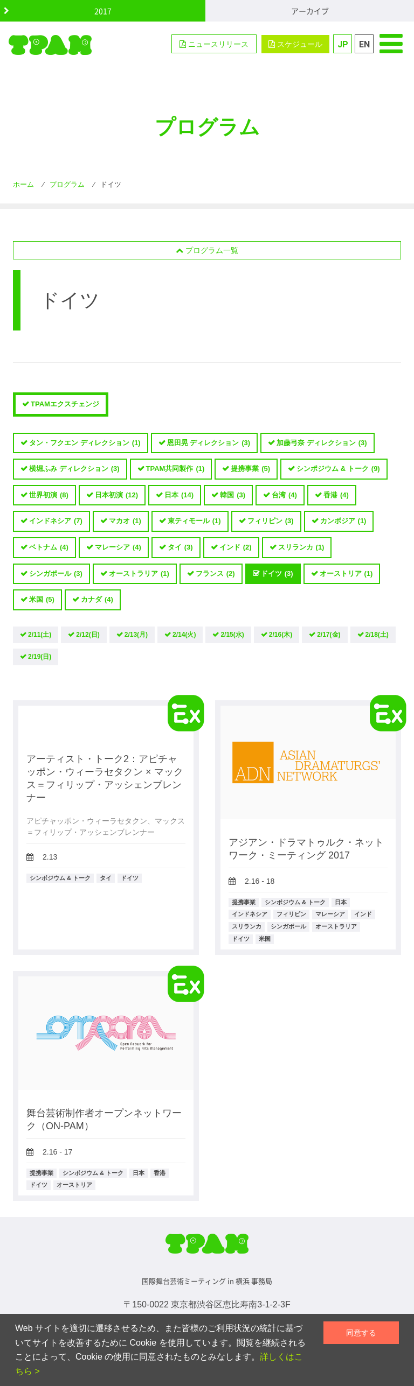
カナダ (97, 600)
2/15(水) (232, 634)
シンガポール (55, 574)
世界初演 (48, 495)
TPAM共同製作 (175, 469)
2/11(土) (39, 634)
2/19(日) (39, 656)
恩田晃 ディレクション (209, 443)
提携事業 (250, 469)
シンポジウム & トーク (338, 469)
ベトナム (48, 548)
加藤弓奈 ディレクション (322, 443)
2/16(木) (280, 634)
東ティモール (194, 521)
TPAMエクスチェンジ (65, 404)
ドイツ (277, 574)
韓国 (232, 495)
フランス (215, 574)
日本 (179, 495)
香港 (336, 495)
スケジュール (295, 44)
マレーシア (118, 548)
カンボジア (343, 521)
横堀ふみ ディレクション (74, 469)
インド (235, 548)
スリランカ (301, 548)
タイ (180, 548)
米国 (41, 600)
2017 (103, 10)
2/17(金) (328, 634)
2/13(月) (136, 634)
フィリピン (270, 521)
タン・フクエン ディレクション (85, 443)
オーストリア (346, 574)
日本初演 (116, 495)
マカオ (125, 521)
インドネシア (55, 521)
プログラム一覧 (207, 250)
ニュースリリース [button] (214, 44)
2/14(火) (184, 634)
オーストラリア (139, 574)
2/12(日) (87, 634)
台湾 (284, 495)
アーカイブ (310, 10)
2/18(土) (377, 634)
